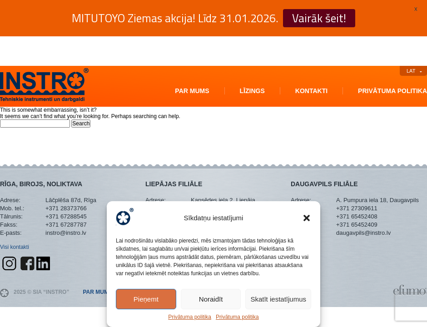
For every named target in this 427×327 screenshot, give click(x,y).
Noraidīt (211, 299)
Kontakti (311, 90)
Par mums (192, 90)
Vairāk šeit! (319, 18)
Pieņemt (146, 299)
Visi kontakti (14, 247)
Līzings (252, 90)
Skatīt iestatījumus (278, 299)
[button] (306, 218)
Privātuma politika (189, 317)
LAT (411, 71)
